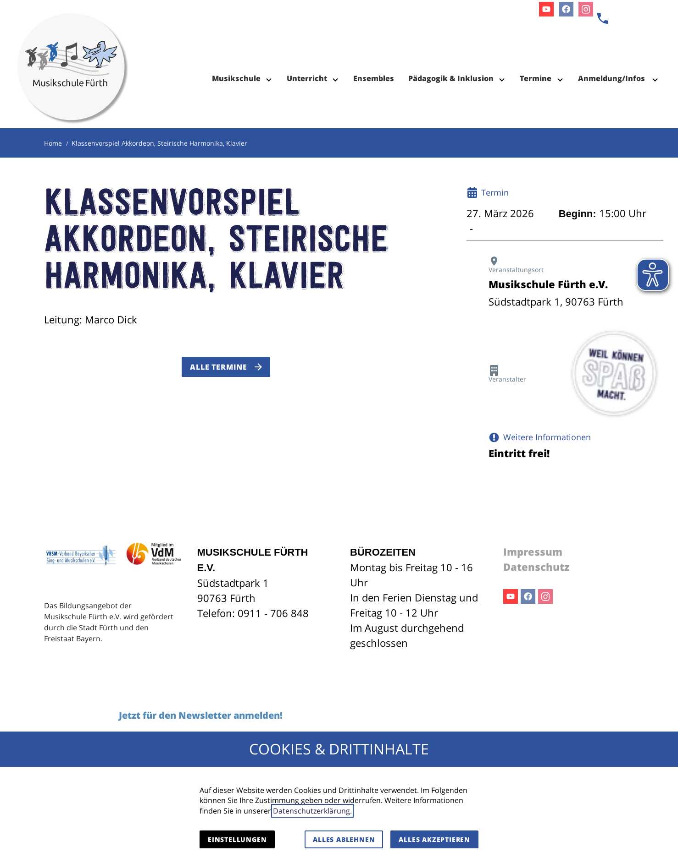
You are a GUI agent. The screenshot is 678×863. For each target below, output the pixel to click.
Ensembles (373, 78)
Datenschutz (536, 567)
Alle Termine (218, 367)
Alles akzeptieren (434, 839)
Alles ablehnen (344, 839)
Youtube (510, 596)
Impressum (532, 551)
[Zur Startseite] (73, 46)
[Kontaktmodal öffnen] (602, 18)
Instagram (545, 596)
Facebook (528, 596)
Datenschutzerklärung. (312, 811)
